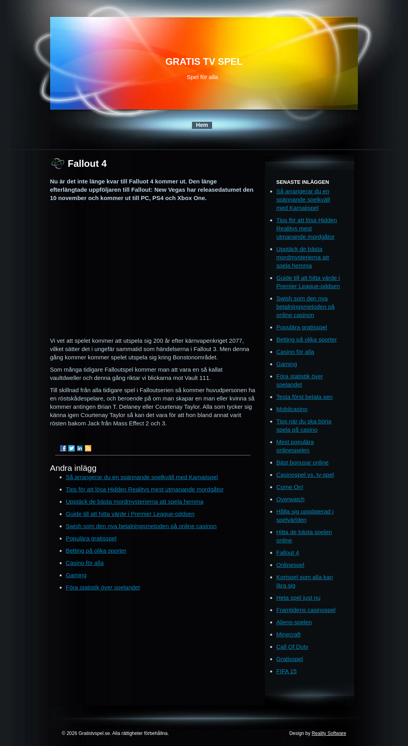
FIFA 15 (286, 671)
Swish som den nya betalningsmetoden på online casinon (141, 526)
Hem (202, 125)
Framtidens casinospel (306, 609)
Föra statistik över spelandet (103, 587)
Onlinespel (290, 564)
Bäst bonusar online (302, 462)
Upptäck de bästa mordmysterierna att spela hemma (135, 501)
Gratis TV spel (204, 61)
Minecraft (288, 634)
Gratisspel (289, 658)
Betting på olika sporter (96, 550)
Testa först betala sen (304, 396)
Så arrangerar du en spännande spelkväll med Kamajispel (142, 477)
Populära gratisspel (91, 538)
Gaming (76, 575)
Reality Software (329, 733)
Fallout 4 (287, 552)
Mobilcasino (292, 409)
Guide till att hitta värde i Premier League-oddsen (130, 513)
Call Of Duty (292, 646)
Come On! (289, 486)
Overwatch (290, 499)
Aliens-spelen (294, 622)
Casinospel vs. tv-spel (305, 474)
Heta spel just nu (298, 597)
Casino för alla (85, 562)
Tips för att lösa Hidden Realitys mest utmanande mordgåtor (145, 489)
